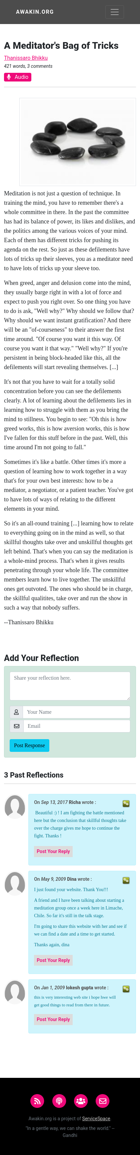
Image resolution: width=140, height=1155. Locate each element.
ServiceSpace (96, 1118)
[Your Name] (76, 712)
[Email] (76, 726)
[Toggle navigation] (114, 12)
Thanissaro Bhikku (26, 58)
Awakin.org (35, 12)
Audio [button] (17, 77)
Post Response (29, 745)
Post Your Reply (53, 851)
